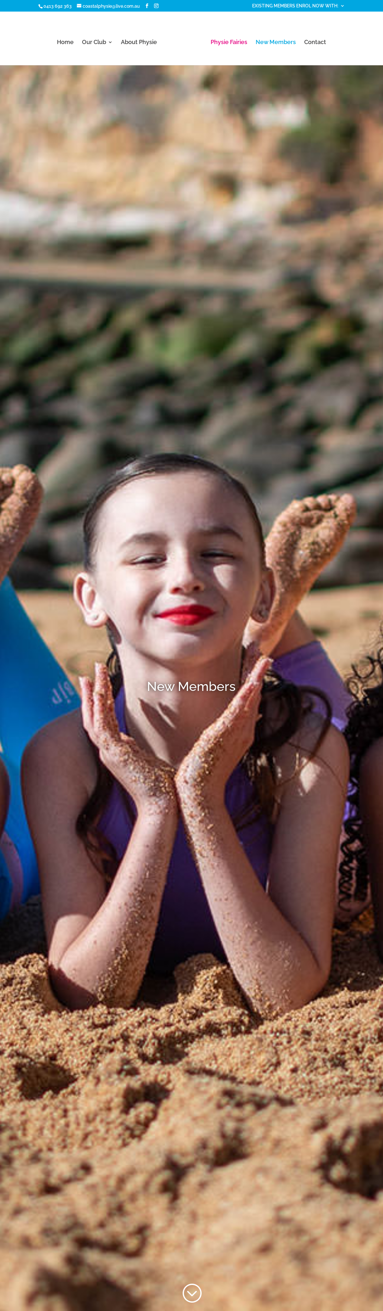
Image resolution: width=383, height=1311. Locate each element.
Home (65, 42)
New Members (276, 42)
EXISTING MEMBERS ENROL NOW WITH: (295, 6)
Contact (315, 42)
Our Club (94, 42)
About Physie (139, 42)
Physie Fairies (229, 42)
